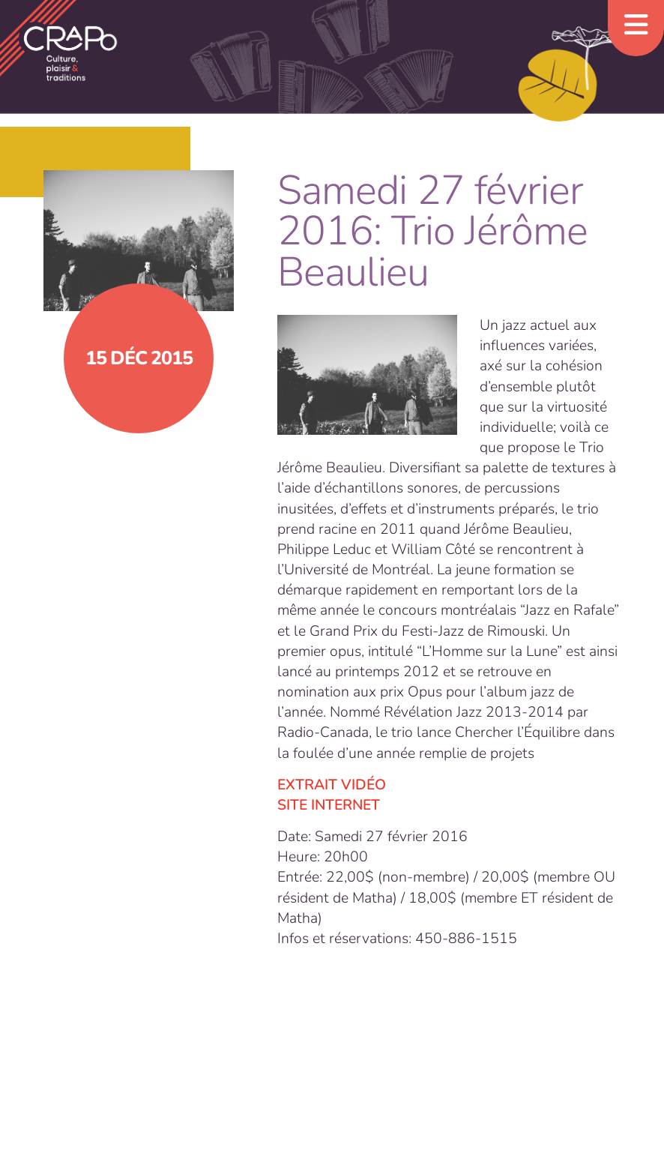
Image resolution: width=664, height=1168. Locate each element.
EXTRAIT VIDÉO (331, 784)
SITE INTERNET (328, 805)
